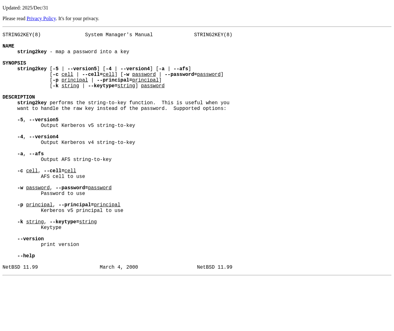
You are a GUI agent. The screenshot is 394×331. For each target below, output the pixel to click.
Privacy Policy (41, 18)
